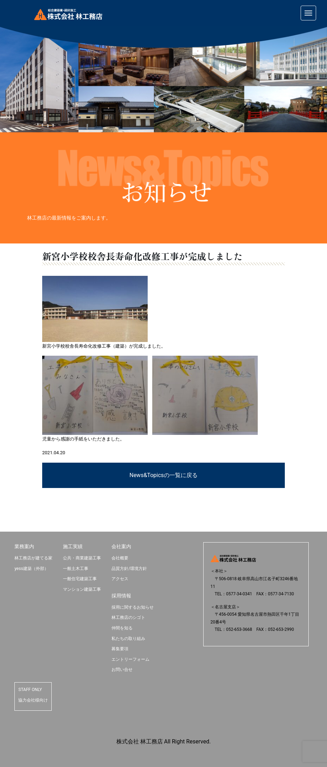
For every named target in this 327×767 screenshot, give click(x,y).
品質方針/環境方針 (129, 568)
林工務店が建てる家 (33, 558)
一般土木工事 (75, 568)
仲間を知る (122, 628)
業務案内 (24, 546)
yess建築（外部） (31, 568)
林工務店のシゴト (128, 617)
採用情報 (121, 595)
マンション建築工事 (82, 589)
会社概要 (119, 558)
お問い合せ (122, 669)
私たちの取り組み (128, 638)
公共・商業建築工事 (82, 558)
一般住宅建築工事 (80, 578)
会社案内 (121, 546)
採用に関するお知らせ (132, 607)
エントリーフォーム (130, 659)
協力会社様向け (33, 700)
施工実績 (73, 546)
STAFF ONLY (30, 689)
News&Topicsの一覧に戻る (163, 475)
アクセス (119, 578)
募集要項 (119, 648)
